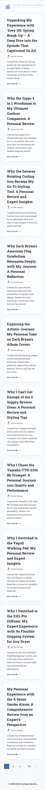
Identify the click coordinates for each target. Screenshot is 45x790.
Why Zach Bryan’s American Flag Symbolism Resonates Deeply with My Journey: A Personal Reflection (22, 261)
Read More (13, 84)
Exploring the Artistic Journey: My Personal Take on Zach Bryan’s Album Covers (22, 334)
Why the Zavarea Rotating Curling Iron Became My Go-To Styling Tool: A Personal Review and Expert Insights (21, 186)
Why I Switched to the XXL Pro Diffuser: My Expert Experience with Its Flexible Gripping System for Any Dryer (22, 626)
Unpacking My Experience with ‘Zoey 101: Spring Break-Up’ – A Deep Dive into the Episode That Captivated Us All (22, 35)
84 (29, 766)
